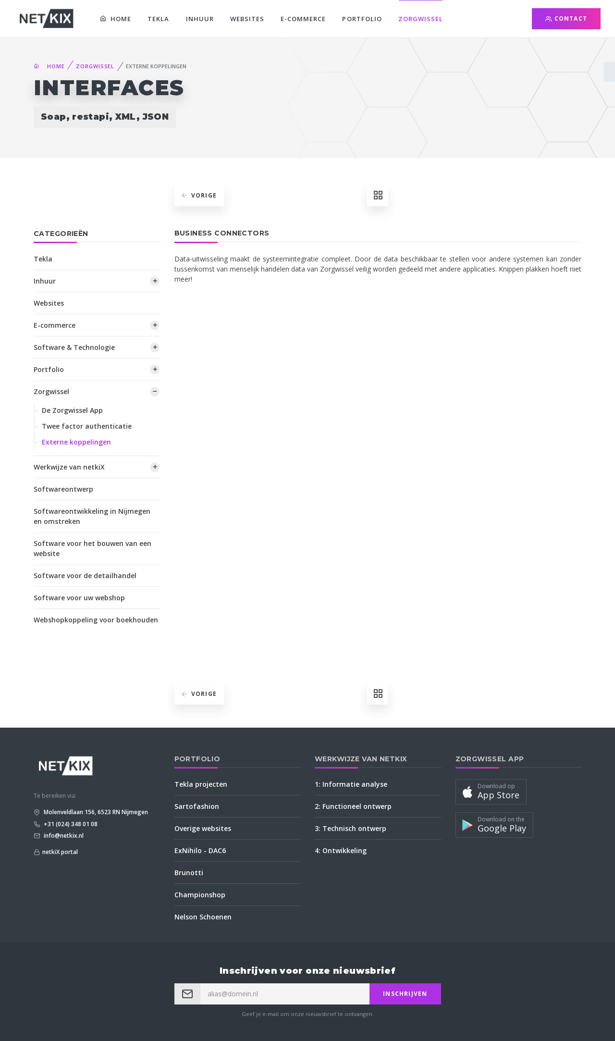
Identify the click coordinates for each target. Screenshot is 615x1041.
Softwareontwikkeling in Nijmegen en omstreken (92, 516)
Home (115, 18)
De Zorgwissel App (72, 410)
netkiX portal (60, 852)
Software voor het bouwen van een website (92, 548)
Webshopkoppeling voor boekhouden (96, 619)
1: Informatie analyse (351, 784)
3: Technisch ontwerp (350, 828)
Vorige (199, 195)
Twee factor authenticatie (87, 426)
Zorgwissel (420, 18)
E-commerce (303, 18)
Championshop (199, 894)
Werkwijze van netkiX (69, 466)
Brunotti (188, 872)
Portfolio (361, 18)
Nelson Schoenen (203, 916)
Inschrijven (405, 994)
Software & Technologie (74, 347)
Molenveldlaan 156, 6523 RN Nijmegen (95, 812)
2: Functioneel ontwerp (353, 806)
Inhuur (200, 18)
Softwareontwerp (63, 489)
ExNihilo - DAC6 (200, 850)
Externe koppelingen (76, 441)
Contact (566, 18)
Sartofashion (196, 806)
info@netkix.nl (63, 835)
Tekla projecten (200, 784)
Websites (247, 18)
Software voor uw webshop (79, 597)
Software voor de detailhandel (85, 575)
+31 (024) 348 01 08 (70, 824)
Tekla (158, 18)
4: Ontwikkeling (341, 850)
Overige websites (202, 828)
